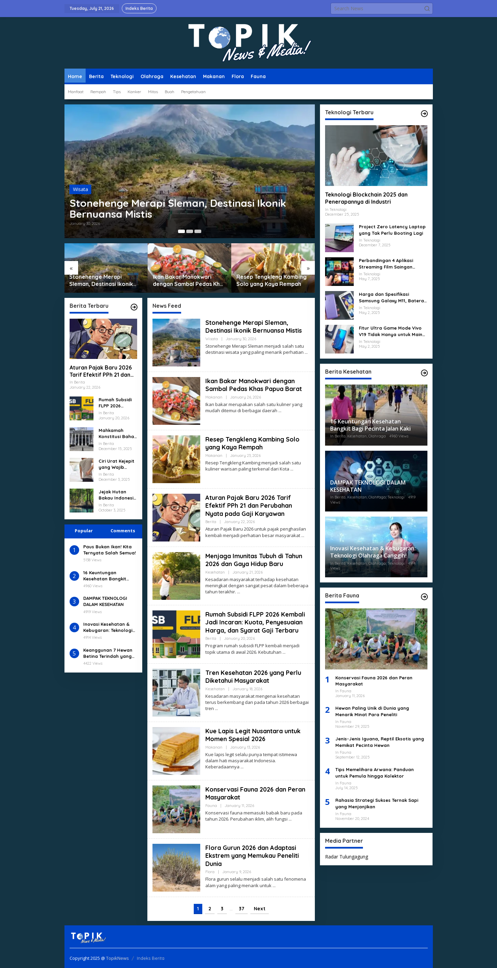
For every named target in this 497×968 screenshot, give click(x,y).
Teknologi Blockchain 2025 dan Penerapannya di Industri (366, 198)
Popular (84, 531)
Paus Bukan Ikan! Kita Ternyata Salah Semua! (109, 549)
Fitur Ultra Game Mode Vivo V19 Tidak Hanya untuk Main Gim (390, 331)
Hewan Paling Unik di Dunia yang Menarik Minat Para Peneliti (372, 711)
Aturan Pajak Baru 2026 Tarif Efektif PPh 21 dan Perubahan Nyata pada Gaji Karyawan (101, 371)
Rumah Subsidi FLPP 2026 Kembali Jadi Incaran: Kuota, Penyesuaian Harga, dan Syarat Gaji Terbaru (116, 403)
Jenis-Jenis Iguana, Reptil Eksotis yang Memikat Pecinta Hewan (379, 742)
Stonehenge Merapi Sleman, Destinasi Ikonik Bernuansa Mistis (178, 208)
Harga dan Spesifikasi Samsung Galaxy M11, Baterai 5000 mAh (392, 297)
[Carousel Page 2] (189, 231)
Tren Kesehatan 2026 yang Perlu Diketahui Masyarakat (253, 676)
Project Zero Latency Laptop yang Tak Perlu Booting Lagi (392, 229)
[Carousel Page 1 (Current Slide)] (181, 231)
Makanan (213, 397)
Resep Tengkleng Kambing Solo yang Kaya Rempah (271, 280)
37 (241, 909)
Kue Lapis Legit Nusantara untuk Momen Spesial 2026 (253, 735)
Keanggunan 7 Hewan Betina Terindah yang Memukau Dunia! (107, 653)
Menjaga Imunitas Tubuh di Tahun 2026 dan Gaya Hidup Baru (253, 560)
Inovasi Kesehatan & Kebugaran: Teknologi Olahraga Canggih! (107, 627)
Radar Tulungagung (346, 856)
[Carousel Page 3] (197, 231)
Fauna (211, 805)
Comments (123, 531)
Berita (210, 521)
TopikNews (117, 958)
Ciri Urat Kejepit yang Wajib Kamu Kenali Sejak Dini (116, 464)
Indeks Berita (150, 958)
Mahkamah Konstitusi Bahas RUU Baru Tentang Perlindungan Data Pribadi (117, 433)
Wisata (80, 189)
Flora (210, 871)
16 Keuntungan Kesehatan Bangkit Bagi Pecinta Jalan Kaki (110, 576)
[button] (427, 8)
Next (259, 909)
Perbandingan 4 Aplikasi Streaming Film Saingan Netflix (386, 264)
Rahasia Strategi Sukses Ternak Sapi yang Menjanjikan (376, 803)
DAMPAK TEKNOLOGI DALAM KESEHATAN (105, 601)
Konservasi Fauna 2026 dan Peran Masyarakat (373, 681)
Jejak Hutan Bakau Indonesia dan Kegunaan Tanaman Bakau (117, 495)
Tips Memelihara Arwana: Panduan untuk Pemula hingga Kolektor (374, 772)
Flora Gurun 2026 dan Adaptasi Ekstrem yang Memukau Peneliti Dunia (252, 856)
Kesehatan (215, 572)
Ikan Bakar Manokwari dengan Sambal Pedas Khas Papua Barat (189, 280)
